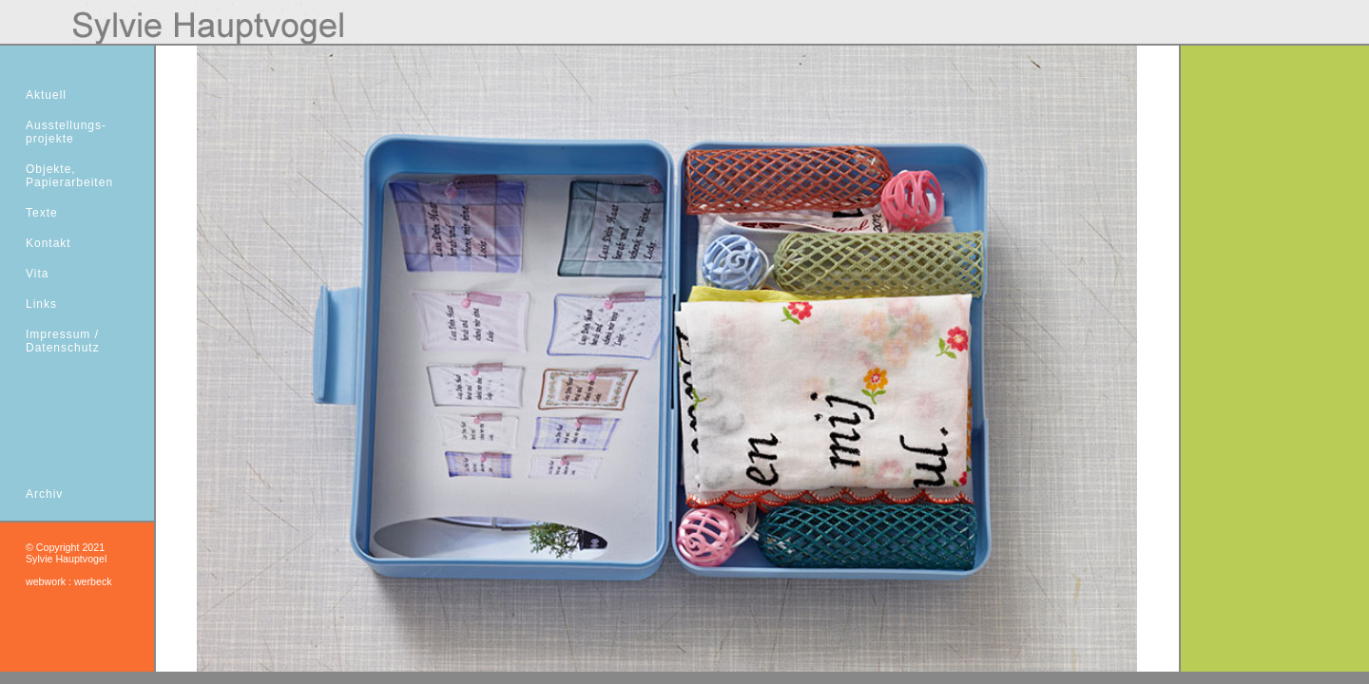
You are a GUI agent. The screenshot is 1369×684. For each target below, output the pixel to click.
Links (41, 304)
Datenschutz (63, 347)
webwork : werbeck (69, 581)
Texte (42, 212)
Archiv (44, 494)
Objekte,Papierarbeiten (69, 175)
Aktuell (46, 95)
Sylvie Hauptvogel (66, 558)
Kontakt (48, 243)
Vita (37, 273)
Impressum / (62, 334)
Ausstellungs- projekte (66, 132)
